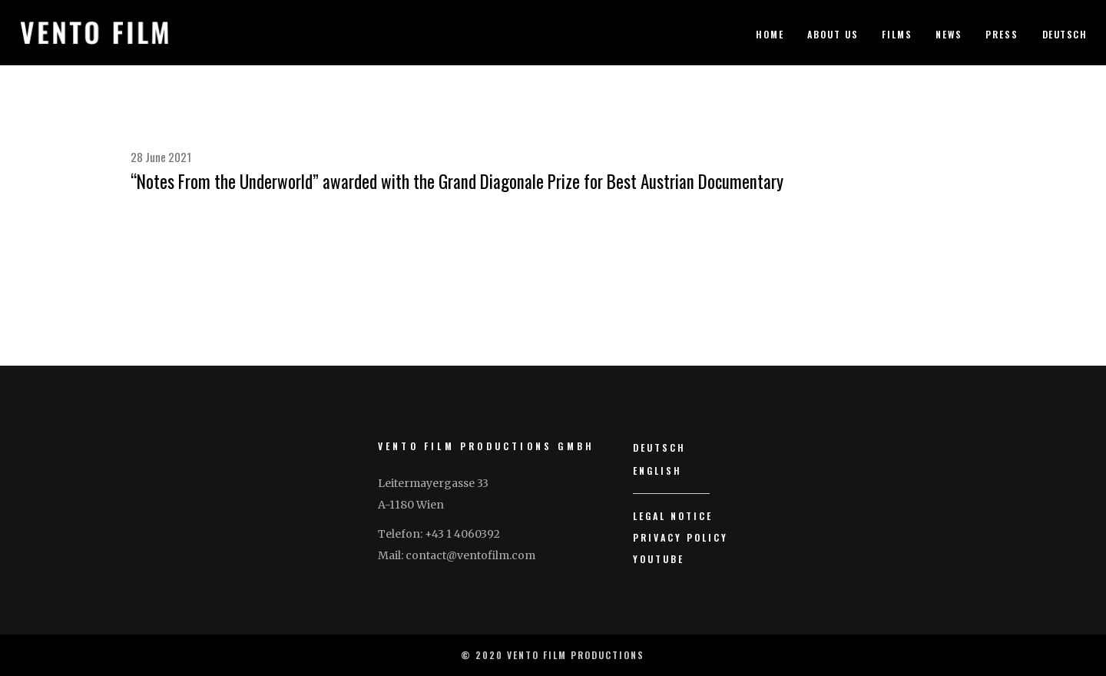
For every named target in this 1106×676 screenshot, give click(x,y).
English (657, 470)
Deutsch (1065, 34)
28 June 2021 (161, 156)
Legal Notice (673, 515)
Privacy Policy (680, 537)
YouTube (658, 558)
